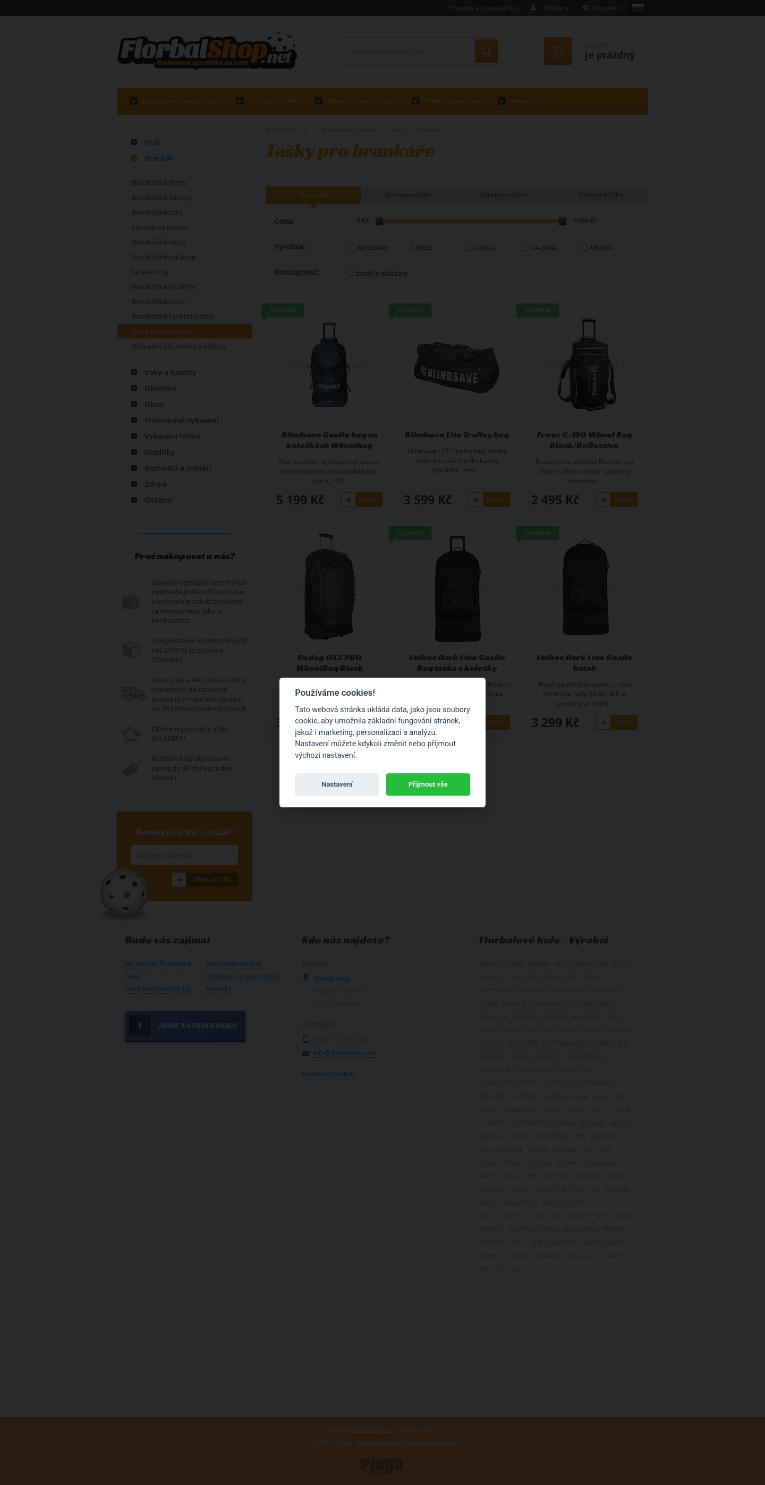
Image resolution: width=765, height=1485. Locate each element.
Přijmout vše (428, 784)
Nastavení (337, 784)
